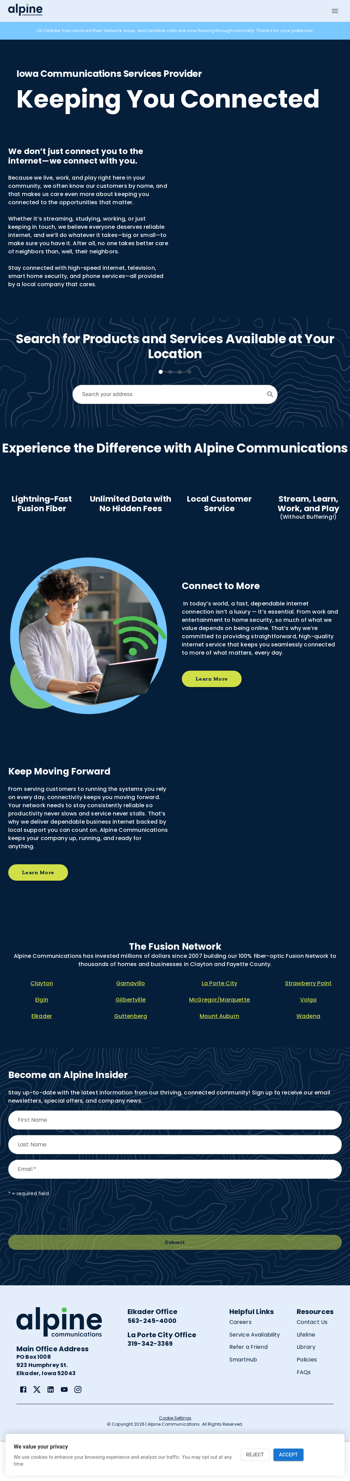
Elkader (41, 1056)
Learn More (212, 719)
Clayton (41, 1024)
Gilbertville (131, 1040)
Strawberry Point (308, 1024)
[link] (23, 1429)
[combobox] (169, 394)
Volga (308, 1040)
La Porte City (219, 1024)
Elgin (41, 1040)
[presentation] (60, 1256)
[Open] (270, 394)
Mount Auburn (219, 1056)
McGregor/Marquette (219, 1040)
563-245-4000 (151, 1361)
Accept (288, 1455)
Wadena (308, 1056)
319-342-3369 (150, 1384)
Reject (255, 1455)
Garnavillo (130, 1024)
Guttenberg (130, 1056)
